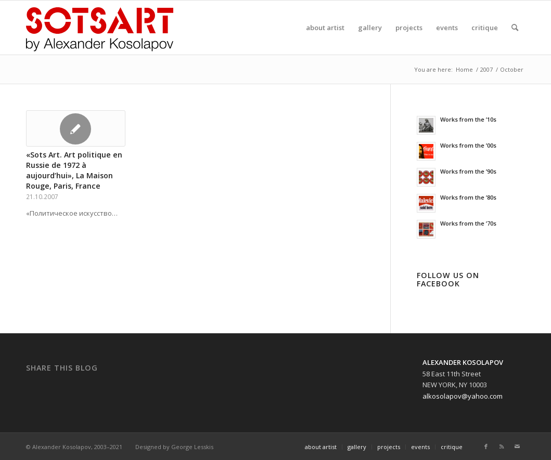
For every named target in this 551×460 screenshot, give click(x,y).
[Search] (515, 28)
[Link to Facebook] (486, 446)
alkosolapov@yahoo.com (462, 396)
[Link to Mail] (517, 446)
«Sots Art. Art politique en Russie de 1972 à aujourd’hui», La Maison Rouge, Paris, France (74, 170)
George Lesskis (192, 447)
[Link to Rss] (501, 446)
